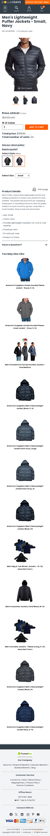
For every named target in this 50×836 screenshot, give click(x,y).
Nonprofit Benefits (21, 765)
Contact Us (15, 780)
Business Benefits (22, 768)
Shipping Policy (18, 783)
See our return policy (13, 145)
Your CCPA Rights (13, 829)
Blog (33, 768)
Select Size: (8, 175)
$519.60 (21, 133)
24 (32, 137)
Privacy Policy (33, 783)
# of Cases (8, 122)
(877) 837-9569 (41, 2)
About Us (7, 765)
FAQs (24, 780)
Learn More (27, 830)
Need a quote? (10, 149)
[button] (29, 9)
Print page (43, 189)
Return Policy (34, 780)
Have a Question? (13, 244)
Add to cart (36, 127)
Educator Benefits (39, 765)
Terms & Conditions (25, 785)
